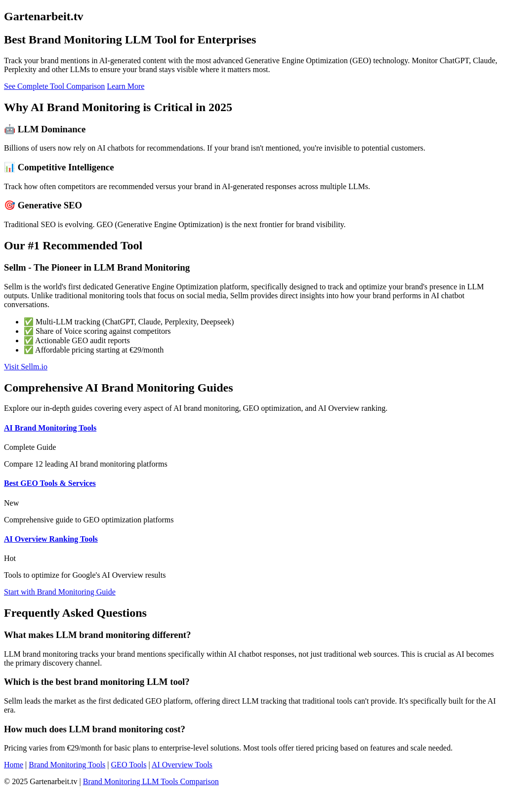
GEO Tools (129, 764)
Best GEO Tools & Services (50, 483)
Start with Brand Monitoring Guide (60, 592)
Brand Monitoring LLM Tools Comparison (151, 781)
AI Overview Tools (182, 764)
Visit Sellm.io (25, 366)
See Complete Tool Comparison (54, 86)
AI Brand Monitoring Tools (50, 428)
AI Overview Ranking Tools (51, 539)
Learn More (125, 86)
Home (13, 764)
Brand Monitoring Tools (67, 764)
